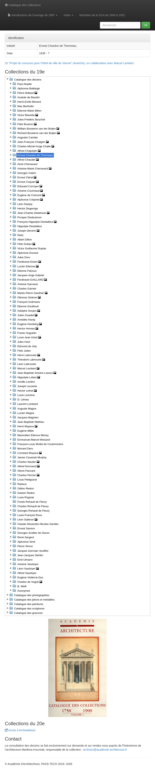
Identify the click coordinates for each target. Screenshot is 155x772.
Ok (146, 25)
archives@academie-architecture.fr (105, 749)
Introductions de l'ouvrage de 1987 (33, 15)
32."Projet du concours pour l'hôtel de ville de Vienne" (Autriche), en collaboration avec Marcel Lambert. (69, 63)
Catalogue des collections (23, 5)
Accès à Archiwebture (20, 730)
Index (68, 15)
